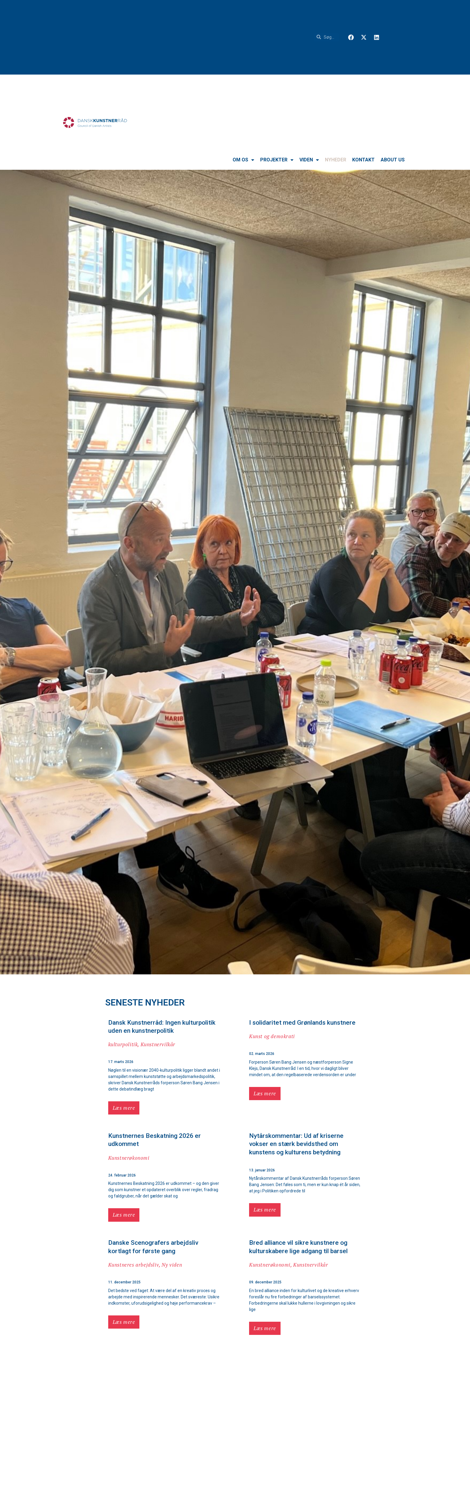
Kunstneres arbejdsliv (133, 1264)
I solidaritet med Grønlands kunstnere (302, 1022)
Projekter (276, 160)
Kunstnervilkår (158, 1044)
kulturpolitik (123, 1044)
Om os (243, 160)
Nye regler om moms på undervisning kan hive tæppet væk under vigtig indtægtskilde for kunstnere (301, 1364)
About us (393, 160)
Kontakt (363, 160)
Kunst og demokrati (272, 1036)
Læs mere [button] (124, 1107)
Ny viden (172, 1264)
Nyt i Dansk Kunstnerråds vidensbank (301, 1477)
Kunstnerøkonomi (129, 1157)
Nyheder (335, 160)
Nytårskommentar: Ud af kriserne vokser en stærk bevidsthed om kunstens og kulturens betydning (296, 1144)
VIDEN (309, 160)
